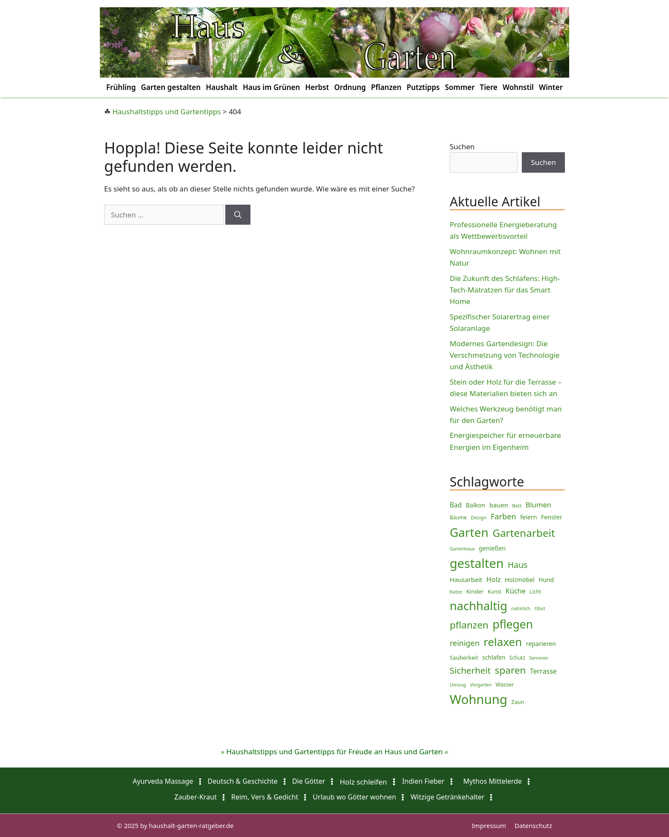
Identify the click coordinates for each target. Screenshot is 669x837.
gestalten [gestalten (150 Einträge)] (477, 563)
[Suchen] (237, 215)
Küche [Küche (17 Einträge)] (516, 591)
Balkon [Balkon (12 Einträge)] (476, 505)
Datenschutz (533, 825)
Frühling (121, 87)
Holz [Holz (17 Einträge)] (493, 579)
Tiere (488, 87)
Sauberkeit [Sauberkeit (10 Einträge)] (464, 657)
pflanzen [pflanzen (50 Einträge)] (469, 624)
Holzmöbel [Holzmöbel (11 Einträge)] (520, 580)
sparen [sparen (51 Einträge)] (510, 670)
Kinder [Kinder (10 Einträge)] (475, 591)
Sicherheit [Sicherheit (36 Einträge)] (470, 670)
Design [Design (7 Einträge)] (478, 517)
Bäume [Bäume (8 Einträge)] (458, 517)
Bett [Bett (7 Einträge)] (516, 505)
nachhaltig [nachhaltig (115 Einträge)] (478, 606)
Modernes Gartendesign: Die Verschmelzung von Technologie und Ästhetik (504, 355)
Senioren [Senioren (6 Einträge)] (538, 658)
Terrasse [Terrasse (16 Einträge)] (543, 671)
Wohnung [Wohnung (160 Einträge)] (478, 699)
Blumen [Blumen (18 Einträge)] (538, 505)
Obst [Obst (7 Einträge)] (539, 608)
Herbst (317, 87)
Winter (551, 87)
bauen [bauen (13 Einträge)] (498, 505)
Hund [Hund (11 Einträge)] (546, 580)
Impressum (489, 825)
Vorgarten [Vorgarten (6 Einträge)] (481, 685)
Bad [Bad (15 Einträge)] (456, 505)
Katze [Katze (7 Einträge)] (456, 591)
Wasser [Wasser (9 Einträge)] (504, 684)
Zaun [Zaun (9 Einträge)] (517, 702)
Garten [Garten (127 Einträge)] (469, 532)
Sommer (460, 87)
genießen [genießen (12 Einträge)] (492, 548)
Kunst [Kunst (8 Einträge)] (494, 591)
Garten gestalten (171, 87)
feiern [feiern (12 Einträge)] (528, 517)
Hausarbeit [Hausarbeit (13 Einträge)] (466, 579)
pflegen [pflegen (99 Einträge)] (512, 624)
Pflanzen (386, 87)
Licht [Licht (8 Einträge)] (535, 591)
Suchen (462, 146)
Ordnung (350, 87)
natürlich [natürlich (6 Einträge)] (520, 608)
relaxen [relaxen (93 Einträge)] (502, 641)
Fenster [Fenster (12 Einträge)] (551, 517)
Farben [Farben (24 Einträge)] (503, 516)
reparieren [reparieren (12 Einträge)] (541, 644)
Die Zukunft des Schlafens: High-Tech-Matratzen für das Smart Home (505, 289)
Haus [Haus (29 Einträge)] (517, 565)
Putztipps (423, 87)
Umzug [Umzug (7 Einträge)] (458, 684)
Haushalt (222, 87)
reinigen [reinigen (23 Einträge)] (465, 643)
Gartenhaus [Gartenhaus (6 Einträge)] (462, 549)
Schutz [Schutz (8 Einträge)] (517, 657)
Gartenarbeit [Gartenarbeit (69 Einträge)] (523, 533)
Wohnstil (518, 87)
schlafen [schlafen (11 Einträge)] (493, 657)
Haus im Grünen (271, 87)
